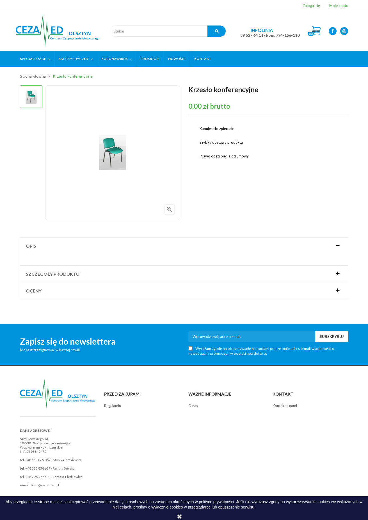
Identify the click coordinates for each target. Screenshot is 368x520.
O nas (193, 405)
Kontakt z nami (285, 405)
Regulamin (112, 405)
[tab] (184, 246)
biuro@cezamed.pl (45, 485)
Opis (31, 246)
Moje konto (338, 5)
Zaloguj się (311, 5)
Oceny (34, 290)
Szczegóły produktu (52, 274)
